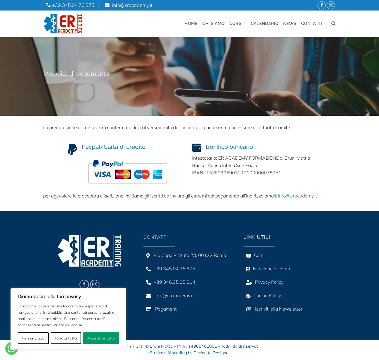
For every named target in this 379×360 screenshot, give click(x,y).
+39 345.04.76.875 (70, 5)
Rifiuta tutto (66, 338)
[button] (333, 23)
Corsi (238, 23)
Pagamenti (160, 309)
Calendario (264, 23)
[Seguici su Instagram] (331, 5)
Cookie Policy (262, 295)
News (289, 23)
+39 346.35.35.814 (169, 282)
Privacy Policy (263, 282)
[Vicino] (119, 293)
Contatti (311, 23)
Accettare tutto (101, 338)
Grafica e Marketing (168, 352)
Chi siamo (213, 23)
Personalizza (33, 338)
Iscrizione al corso (266, 268)
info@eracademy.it (127, 5)
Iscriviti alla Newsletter (272, 309)
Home (190, 23)
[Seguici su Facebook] (321, 5)
